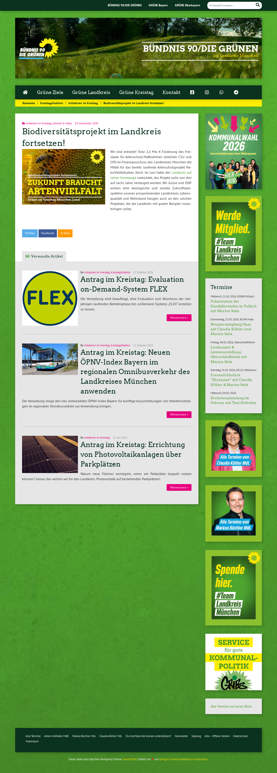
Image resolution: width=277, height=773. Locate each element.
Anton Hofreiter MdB (56, 736)
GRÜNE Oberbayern (187, 5)
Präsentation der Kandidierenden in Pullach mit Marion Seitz (234, 306)
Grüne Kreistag (136, 92)
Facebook (47, 233)
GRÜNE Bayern (158, 5)
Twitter (30, 233)
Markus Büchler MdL (84, 736)
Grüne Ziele (50, 92)
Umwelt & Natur (62, 123)
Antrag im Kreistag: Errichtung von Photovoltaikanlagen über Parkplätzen (133, 454)
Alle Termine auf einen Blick (231, 706)
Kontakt (171, 92)
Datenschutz (240, 736)
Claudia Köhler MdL (110, 736)
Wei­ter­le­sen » (179, 317)
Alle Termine (33, 736)
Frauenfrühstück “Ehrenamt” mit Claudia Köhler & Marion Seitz (231, 380)
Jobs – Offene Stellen (217, 736)
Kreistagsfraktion (51, 103)
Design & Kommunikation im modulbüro (183, 759)
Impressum (32, 741)
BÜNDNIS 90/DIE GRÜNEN (125, 5)
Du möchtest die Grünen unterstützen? (148, 736)
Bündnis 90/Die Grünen (200, 49)
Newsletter (181, 736)
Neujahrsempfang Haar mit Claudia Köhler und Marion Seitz (231, 329)
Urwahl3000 (129, 759)
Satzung (196, 736)
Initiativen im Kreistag (83, 103)
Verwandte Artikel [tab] (47, 256)
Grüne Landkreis (91, 92)
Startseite (28, 103)
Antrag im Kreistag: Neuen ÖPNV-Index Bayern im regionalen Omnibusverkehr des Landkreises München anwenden (135, 371)
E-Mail (65, 233)
